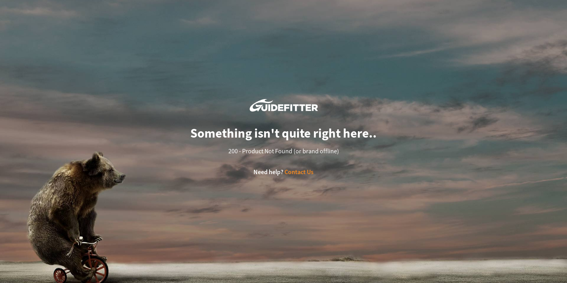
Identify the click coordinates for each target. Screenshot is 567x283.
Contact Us (299, 172)
